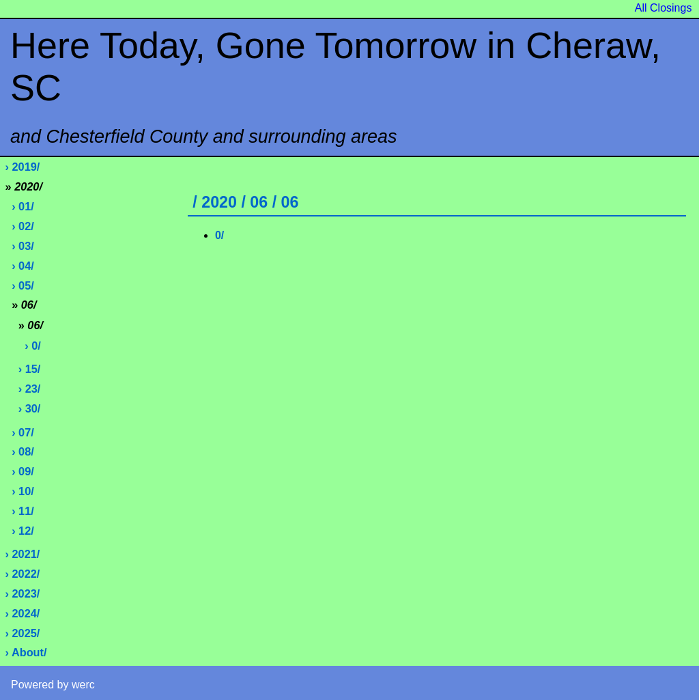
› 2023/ (22, 593)
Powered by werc (53, 684)
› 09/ (23, 471)
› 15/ (29, 369)
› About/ (26, 652)
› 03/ (23, 246)
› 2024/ (22, 613)
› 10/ (23, 491)
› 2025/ (22, 633)
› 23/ (29, 388)
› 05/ (23, 285)
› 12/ (23, 530)
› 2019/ (22, 166)
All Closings (663, 8)
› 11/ (23, 511)
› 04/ (23, 266)
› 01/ (23, 206)
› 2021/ (22, 554)
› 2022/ (22, 574)
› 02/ (23, 226)
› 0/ (33, 345)
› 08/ (23, 451)
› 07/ (23, 432)
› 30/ (29, 408)
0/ (219, 235)
